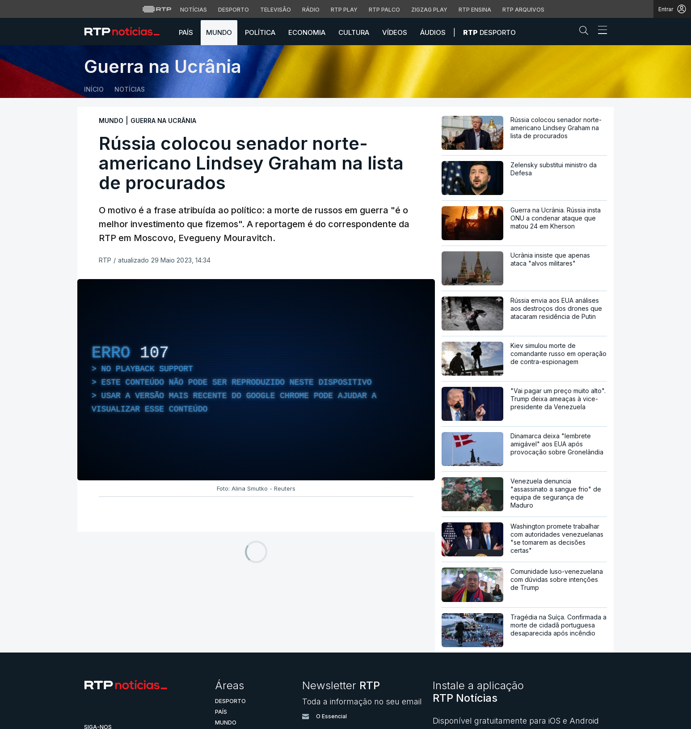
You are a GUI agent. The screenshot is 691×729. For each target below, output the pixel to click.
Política (260, 32)
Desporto (489, 32)
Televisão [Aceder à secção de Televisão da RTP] (275, 9)
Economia (306, 32)
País (186, 32)
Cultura (353, 32)
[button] (586, 32)
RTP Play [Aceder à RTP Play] (344, 9)
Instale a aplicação (478, 691)
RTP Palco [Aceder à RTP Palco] (384, 9)
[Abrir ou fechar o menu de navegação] (600, 31)
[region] (256, 379)
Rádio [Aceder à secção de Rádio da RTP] (311, 9)
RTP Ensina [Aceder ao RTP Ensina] (475, 9)
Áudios (433, 32)
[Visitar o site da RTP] (157, 9)
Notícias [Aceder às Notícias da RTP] (193, 9)
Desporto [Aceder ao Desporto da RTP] (233, 9)
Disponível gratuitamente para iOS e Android (516, 720)
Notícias (129, 89)
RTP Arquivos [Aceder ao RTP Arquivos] (523, 9)
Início (94, 89)
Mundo (219, 32)
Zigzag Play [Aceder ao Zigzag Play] (429, 9)
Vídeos (394, 32)
